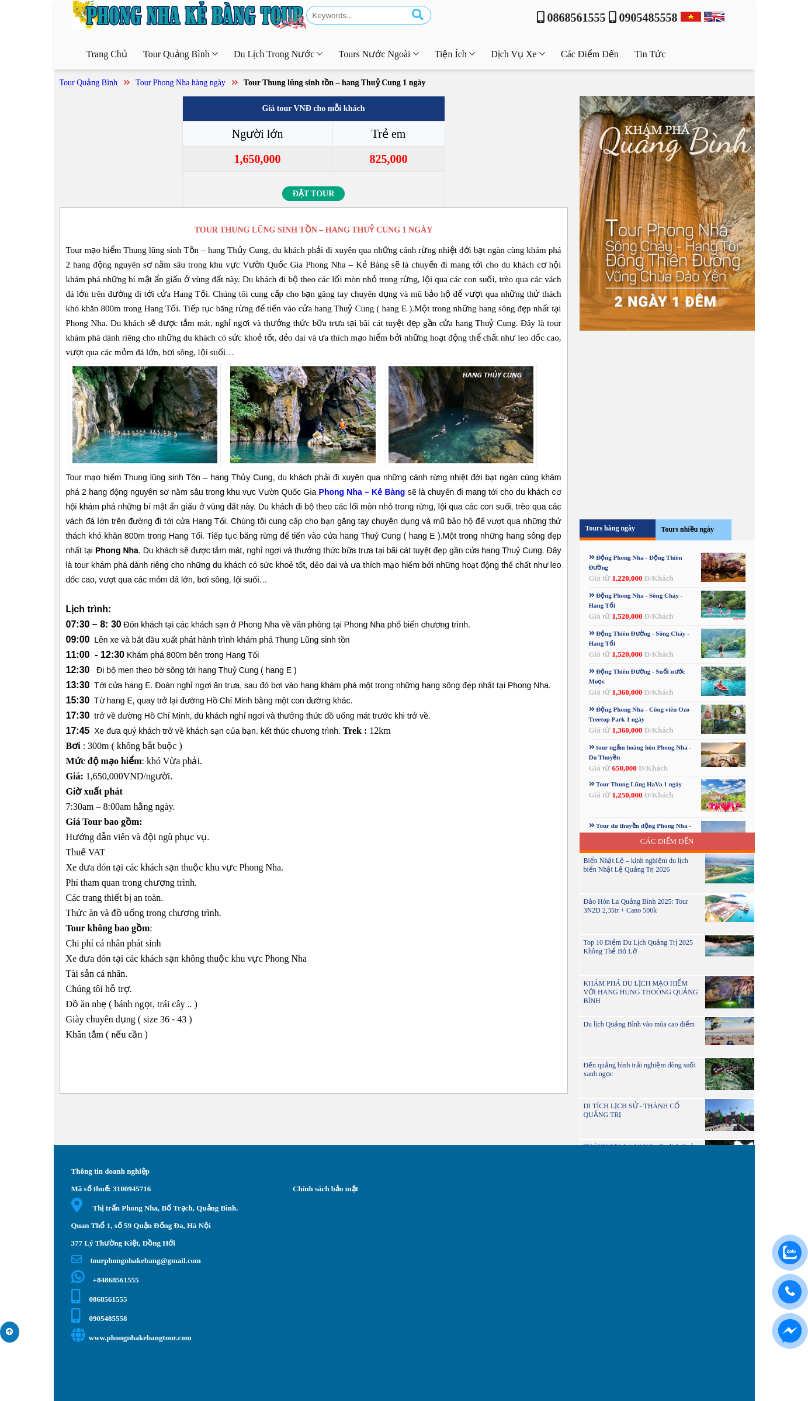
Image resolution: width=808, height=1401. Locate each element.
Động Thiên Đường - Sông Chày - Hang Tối (639, 638)
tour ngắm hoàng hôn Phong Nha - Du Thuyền (640, 752)
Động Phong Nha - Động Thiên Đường (635, 562)
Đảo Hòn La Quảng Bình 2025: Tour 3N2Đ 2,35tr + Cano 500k (635, 905)
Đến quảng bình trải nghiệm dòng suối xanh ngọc (639, 1069)
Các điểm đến (590, 54)
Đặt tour (314, 193)
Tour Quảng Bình (89, 82)
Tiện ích (455, 54)
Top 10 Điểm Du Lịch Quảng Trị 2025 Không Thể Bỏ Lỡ (638, 946)
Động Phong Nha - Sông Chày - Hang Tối (636, 600)
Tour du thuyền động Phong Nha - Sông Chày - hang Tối (640, 830)
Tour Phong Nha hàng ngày (181, 82)
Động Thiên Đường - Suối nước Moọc (637, 676)
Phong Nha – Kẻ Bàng (362, 492)
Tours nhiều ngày (688, 529)
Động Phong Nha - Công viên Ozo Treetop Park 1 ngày (639, 714)
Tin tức (649, 54)
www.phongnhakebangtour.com (131, 1337)
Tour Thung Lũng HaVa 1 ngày (635, 784)
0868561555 (99, 1299)
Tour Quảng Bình (180, 54)
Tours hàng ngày (610, 528)
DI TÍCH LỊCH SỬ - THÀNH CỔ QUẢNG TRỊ (631, 1110)
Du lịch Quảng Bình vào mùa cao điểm (639, 1024)
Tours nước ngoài (379, 54)
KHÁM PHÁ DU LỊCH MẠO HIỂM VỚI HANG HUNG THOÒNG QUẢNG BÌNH (640, 992)
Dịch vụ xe (518, 54)
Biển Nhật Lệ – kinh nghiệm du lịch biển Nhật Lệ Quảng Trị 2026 (635, 864)
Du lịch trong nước (278, 54)
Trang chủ (106, 54)
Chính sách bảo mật (325, 1188)
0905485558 (99, 1318)
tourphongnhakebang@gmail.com (136, 1260)
